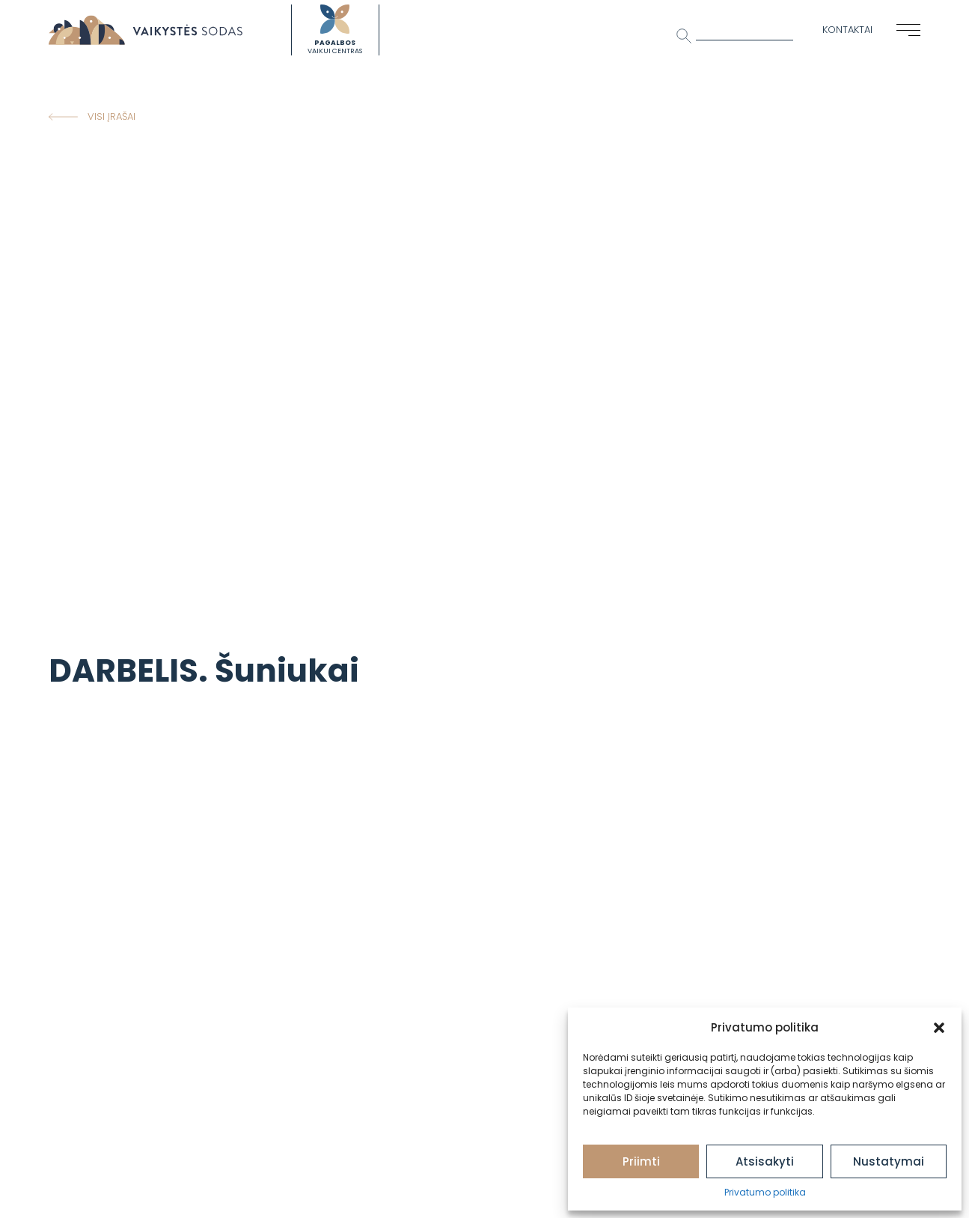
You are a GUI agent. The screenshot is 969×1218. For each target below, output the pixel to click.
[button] (939, 1027)
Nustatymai (888, 1161)
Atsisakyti (765, 1161)
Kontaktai (847, 29)
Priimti (641, 1161)
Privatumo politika (765, 1192)
